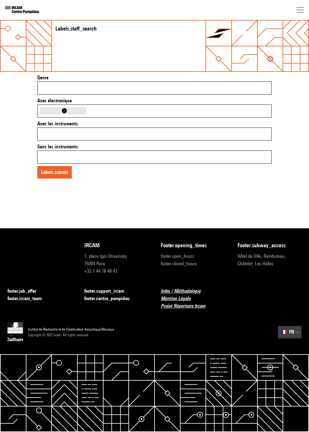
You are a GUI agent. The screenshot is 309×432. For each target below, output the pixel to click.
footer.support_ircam (107, 291)
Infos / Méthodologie (184, 291)
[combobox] (154, 88)
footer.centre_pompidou (110, 298)
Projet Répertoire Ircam (187, 306)
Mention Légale (179, 298)
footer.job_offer (25, 291)
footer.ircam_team (28, 298)
